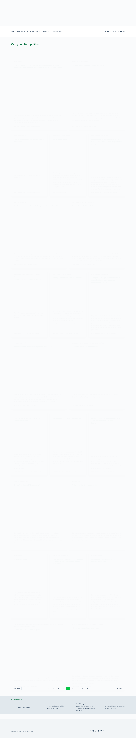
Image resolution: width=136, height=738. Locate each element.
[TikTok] (113, 31)
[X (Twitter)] (108, 31)
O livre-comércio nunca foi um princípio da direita (56, 712)
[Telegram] (105, 31)
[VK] (115, 31)
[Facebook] (118, 31)
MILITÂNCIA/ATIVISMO (34, 32)
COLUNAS (46, 32)
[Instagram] (121, 31)
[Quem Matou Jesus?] (14, 711)
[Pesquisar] (124, 31)
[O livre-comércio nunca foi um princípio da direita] (43, 711)
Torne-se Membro (57, 31)
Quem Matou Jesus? (24, 711)
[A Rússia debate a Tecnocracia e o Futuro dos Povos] (101, 711)
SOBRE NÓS (21, 32)
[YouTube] (110, 31)
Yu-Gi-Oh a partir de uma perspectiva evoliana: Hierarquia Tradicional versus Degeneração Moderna (85, 712)
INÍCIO (13, 31)
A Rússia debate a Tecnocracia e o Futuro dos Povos (115, 712)
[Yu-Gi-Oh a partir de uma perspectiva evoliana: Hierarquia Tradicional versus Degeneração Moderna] (72, 711)
